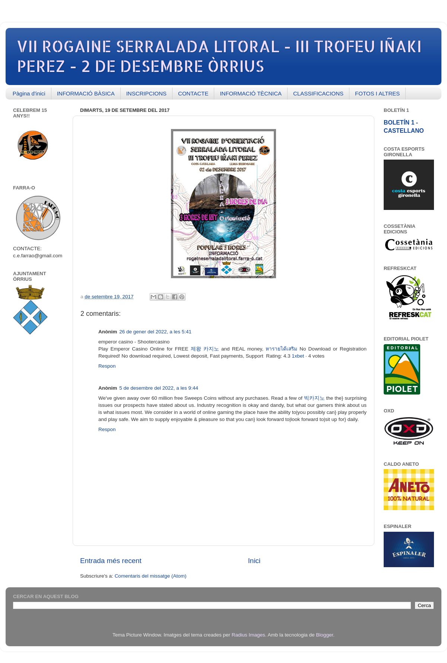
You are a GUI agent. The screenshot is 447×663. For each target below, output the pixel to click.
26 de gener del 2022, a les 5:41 (155, 331)
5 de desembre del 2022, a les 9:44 (158, 388)
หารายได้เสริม (281, 349)
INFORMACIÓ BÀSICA (86, 93)
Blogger (324, 635)
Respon (107, 366)
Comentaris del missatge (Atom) (151, 576)
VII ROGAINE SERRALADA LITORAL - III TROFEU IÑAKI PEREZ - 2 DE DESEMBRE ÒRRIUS (219, 56)
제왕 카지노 (205, 349)
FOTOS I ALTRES (377, 93)
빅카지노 (314, 398)
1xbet (298, 356)
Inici (254, 561)
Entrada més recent (111, 561)
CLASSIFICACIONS (318, 93)
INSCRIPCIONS (146, 93)
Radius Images (248, 635)
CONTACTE (193, 93)
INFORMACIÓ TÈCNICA (251, 93)
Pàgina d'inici (29, 93)
